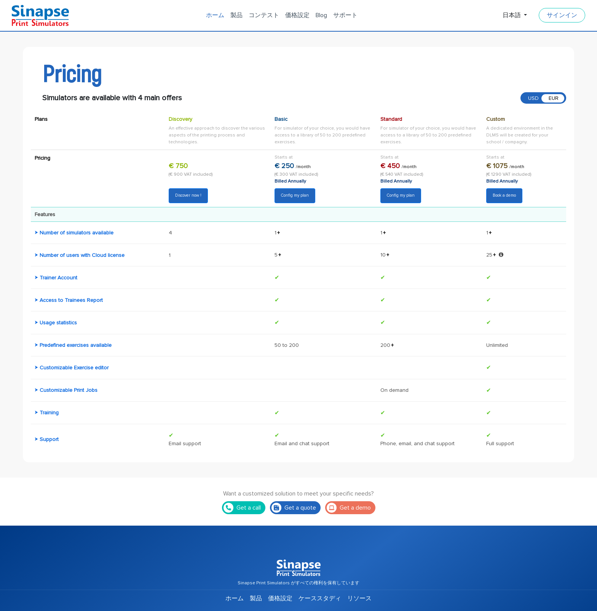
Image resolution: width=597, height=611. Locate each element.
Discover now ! (188, 195)
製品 (236, 15)
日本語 (512, 15)
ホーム (215, 15)
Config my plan (295, 195)
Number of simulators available (76, 232)
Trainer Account (58, 277)
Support (49, 439)
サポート (345, 15)
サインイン (562, 15)
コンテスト (264, 15)
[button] (501, 254)
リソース (359, 598)
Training (49, 412)
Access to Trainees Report (71, 300)
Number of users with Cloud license (82, 255)
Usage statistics (58, 322)
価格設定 (297, 15)
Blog (321, 15)
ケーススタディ (319, 598)
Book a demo (504, 195)
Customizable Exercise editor (74, 367)
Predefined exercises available (76, 345)
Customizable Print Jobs (68, 390)
